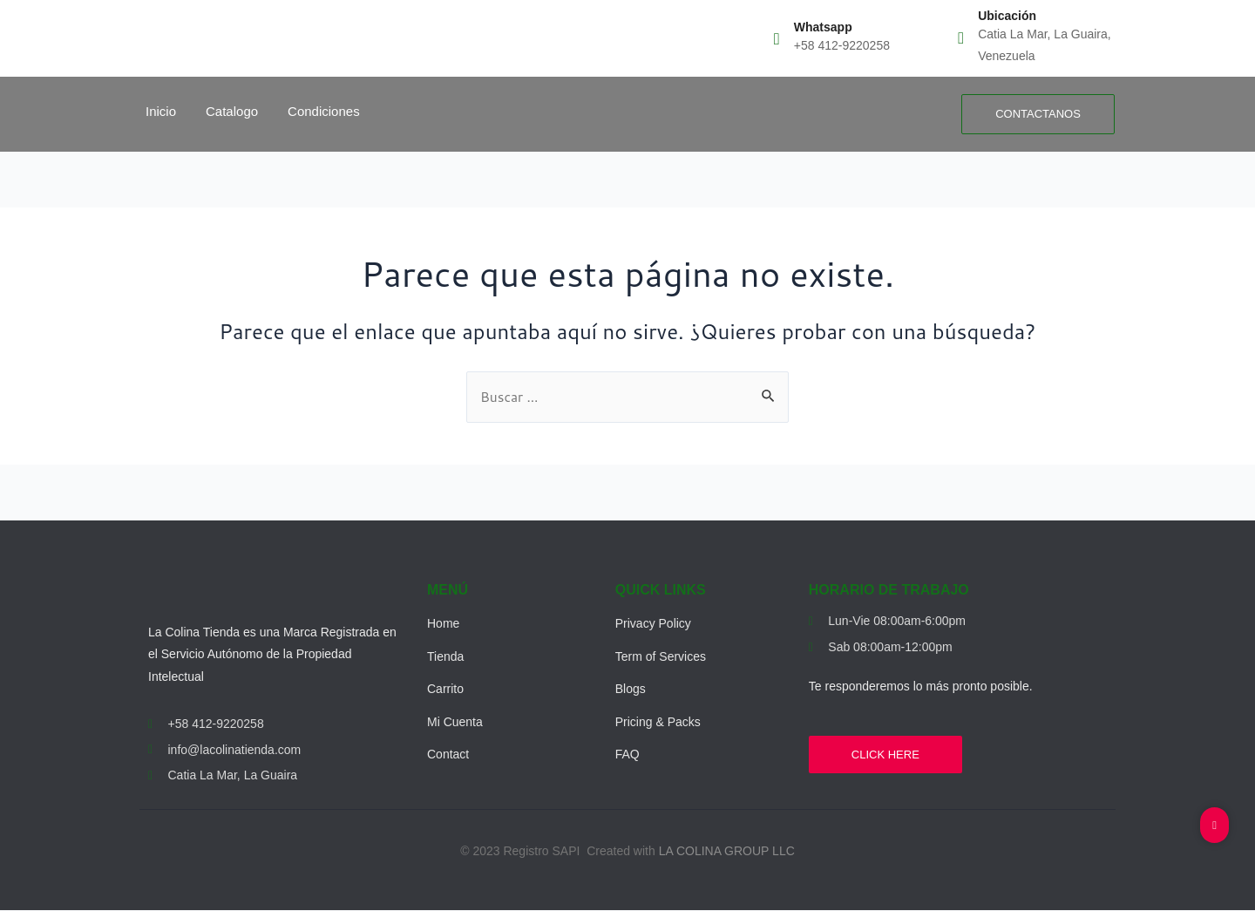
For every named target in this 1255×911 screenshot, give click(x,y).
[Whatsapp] (777, 38)
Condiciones (324, 111)
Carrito (445, 690)
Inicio (161, 111)
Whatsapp (823, 27)
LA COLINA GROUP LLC (727, 852)
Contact (448, 755)
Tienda (445, 656)
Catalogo (232, 111)
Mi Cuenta (455, 722)
